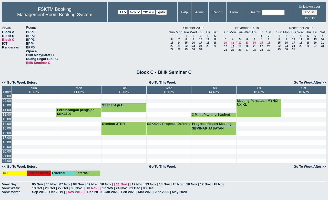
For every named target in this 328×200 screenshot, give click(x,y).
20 (171, 46)
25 (207, 46)
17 (200, 42)
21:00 (7, 156)
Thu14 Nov (214, 90)
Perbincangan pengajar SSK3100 (75, 112)
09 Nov (92, 184)
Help (184, 12)
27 (171, 49)
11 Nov (121, 184)
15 (186, 42)
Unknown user (309, 6)
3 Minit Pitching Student (211, 114)
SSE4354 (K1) (113, 105)
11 (207, 39)
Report (217, 12)
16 (193, 42)
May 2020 (179, 192)
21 (179, 46)
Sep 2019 (39, 192)
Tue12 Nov (124, 90)
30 (193, 49)
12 (214, 39)
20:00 (7, 151)
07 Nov (64, 184)
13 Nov (150, 184)
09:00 (7, 101)
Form (234, 12)
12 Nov (137, 184)
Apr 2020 (162, 192)
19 (214, 42)
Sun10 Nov (34, 90)
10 (200, 39)
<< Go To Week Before (19, 82)
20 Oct (50, 188)
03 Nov (76, 188)
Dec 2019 (94, 192)
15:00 (7, 128)
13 (171, 42)
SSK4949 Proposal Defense (168, 124)
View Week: (11, 188)
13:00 (7, 119)
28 (179, 49)
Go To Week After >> (310, 82)
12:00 (7, 114)
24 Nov (121, 188)
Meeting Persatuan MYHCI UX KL (257, 102)
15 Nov (177, 184)
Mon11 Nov (79, 90)
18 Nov (218, 184)
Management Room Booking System (54, 14)
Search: (255, 12)
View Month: (12, 192)
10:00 (7, 105)
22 (186, 46)
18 (207, 42)
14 (179, 42)
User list (309, 18)
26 (214, 46)
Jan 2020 (111, 192)
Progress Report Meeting (212, 124)
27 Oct (63, 188)
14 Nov (164, 184)
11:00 (7, 110)
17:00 (7, 137)
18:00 (7, 142)
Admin (199, 12)
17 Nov (205, 184)
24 (200, 46)
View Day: (10, 184)
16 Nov (191, 184)
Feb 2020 (128, 192)
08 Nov (78, 184)
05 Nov (37, 184)
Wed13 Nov (168, 90)
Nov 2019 (75, 192)
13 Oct (37, 188)
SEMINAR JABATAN (208, 128)
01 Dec (134, 188)
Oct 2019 (56, 192)
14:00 (7, 124)
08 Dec (148, 188)
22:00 (7, 161)
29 (186, 49)
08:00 (7, 96)
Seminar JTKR (113, 124)
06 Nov (51, 184)
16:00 (7, 133)
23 (193, 46)
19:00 (7, 147)
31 (200, 49)
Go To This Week (162, 82)
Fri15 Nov (258, 90)
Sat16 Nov (304, 90)
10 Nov (105, 184)
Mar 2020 (145, 192)
